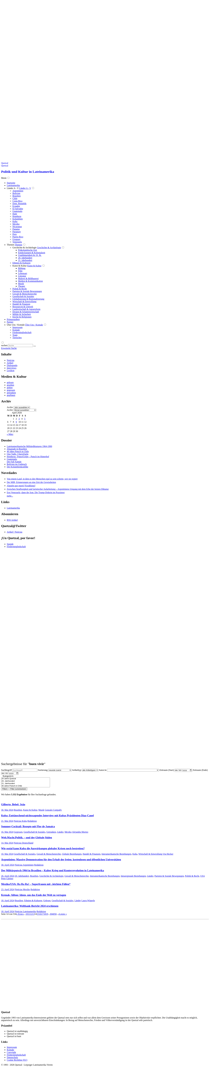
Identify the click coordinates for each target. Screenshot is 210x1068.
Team (14, 335)
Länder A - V (13, 188)
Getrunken (51, 832)
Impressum (17, 327)
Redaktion (32, 821)
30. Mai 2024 (7, 810)
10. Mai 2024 (7, 854)
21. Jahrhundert (25, 260)
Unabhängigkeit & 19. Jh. (29, 255)
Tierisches (17, 337)
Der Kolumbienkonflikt (17, 467)
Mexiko (16, 224)
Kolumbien (17, 219)
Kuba (14, 221)
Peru (14, 234)
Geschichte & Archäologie (24, 247)
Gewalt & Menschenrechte (24, 294)
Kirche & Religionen (21, 317)
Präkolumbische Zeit (27, 250)
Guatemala (17, 211)
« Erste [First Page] (19, 915)
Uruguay (16, 239)
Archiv (10, 407)
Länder (60, 832)
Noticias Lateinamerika (25, 912)
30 (51, 915)
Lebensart (22, 273)
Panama (16, 229)
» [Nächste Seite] (58, 915)
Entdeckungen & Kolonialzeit (31, 252)
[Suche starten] (35, 346)
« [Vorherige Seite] (23, 915)
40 (53, 915)
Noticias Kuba (20, 821)
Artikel (10, 363)
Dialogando (12, 365)
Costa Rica (17, 201)
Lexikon (10, 370)
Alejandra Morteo (80, 832)
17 (42, 915)
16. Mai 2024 (7, 832)
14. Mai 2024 (7, 843)
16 (40, 915)
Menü (3, 178)
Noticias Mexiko (22, 890)
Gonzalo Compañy (53, 810)
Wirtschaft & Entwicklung (24, 301)
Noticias (10, 360)
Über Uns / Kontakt (16, 325)
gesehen (10, 385)
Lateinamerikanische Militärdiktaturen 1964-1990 (29, 446)
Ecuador (16, 206)
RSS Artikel (12, 520)
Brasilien (16, 196)
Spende (10, 544)
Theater (21, 286)
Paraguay (16, 231)
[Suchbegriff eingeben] (20, 345)
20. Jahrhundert (25, 258)
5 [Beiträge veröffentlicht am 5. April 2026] (24, 419)
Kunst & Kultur (19, 266)
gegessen (11, 390)
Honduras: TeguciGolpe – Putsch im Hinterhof (28, 456)
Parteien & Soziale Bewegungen (27, 291)
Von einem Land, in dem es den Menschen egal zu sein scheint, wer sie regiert (42, 479)
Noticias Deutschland (23, 843)
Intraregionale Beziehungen (133, 876)
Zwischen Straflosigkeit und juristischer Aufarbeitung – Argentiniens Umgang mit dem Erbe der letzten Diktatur (58, 489)
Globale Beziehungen (72, 854)
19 (47, 915)
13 (33, 915)
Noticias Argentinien (24, 865)
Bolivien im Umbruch (17, 464)
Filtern (5, 790)
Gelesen (47, 901)
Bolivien (16, 193)
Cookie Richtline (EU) (17, 1060)
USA (202, 876)
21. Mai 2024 (7, 821)
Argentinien (17, 191)
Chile (14, 198)
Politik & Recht (19, 289)
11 (29, 915)
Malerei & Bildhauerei (28, 278)
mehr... (10, 496)
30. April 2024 (7, 865)
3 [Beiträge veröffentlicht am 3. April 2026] (19, 419)
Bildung (21, 268)
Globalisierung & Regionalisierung (28, 299)
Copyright (11, 1053)
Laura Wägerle (88, 901)
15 (38, 915)
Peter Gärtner (7, 879)
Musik (21, 283)
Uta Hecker (168, 854)
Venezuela (17, 242)
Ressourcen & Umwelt (22, 306)
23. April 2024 (7, 890)
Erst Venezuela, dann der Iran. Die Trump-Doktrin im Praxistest (36, 492)
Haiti (14, 214)
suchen (4, 345)
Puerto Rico (17, 237)
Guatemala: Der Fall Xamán (14, 460)
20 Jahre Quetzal (25, 779)
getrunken (11, 392)
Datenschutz (12, 1058)
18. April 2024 (7, 901)
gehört (10, 387)
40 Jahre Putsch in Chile (18, 451)
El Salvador (17, 208)
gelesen (10, 382)
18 (45, 915)
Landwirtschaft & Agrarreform (26, 309)
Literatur (22, 276)
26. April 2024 (7, 876)
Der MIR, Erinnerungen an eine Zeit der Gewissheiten (31, 482)
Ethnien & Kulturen (21, 263)
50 (55, 915)
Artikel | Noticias (14, 532)
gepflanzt (11, 395)
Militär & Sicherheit (21, 314)
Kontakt (16, 330)
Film (20, 271)
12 (31, 915)
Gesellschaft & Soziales (23, 296)
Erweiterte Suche (9, 348)
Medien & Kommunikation (30, 281)
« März (10, 434)
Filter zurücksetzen (18, 790)
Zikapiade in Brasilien (17, 449)
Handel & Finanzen (21, 304)
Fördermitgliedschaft (21, 332)
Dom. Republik (19, 203)
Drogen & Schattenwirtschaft (25, 312)
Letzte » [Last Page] (63, 915)
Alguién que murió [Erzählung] (21, 485)
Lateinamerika (13, 508)
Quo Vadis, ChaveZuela (17, 454)
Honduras (16, 216)
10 (27, 915)
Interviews (11, 368)
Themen (10, 245)
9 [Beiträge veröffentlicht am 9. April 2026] (16, 422)
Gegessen (18, 832)
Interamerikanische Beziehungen (116, 854)
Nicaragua (17, 226)
